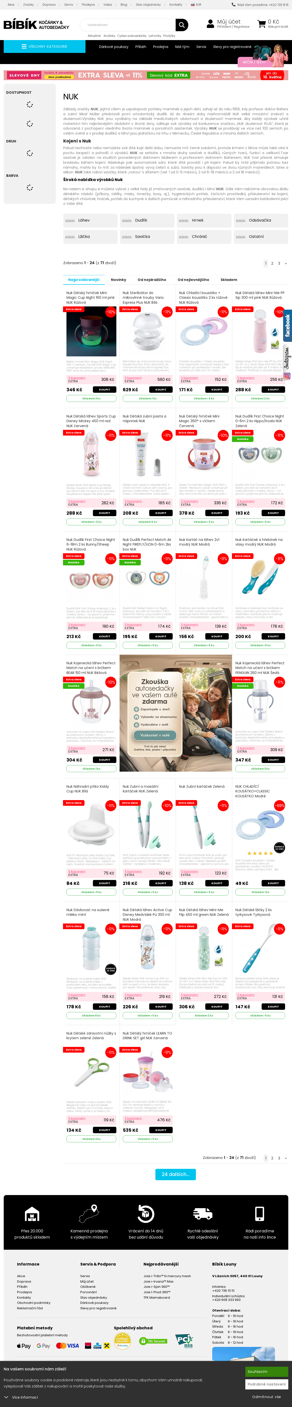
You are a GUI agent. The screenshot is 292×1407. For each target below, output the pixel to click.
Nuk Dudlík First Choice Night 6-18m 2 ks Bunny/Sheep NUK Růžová (91, 543)
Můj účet (229, 22)
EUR (196, 5)
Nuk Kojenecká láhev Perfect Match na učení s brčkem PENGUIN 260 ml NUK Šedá (260, 668)
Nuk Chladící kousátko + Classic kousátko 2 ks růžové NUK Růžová (203, 297)
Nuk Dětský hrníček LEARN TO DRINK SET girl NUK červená (145, 1034)
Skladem (241, 279)
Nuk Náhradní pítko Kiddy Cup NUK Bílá (88, 786)
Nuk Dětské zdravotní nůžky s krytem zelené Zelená (90, 1032)
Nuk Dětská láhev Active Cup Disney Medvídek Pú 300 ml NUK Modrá (144, 912)
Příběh (140, 46)
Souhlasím (258, 1371)
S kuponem (77, 377)
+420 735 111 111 (223, 1286)
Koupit (104, 389)
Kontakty (175, 4)
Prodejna (88, 4)
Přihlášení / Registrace (233, 26)
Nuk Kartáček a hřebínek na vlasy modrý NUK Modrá (259, 541)
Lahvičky (155, 36)
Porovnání (88, 1288)
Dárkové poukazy (113, 46)
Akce (11, 4)
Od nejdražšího (159, 279)
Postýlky (169, 36)
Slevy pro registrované (232, 46)
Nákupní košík (278, 26)
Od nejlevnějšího (203, 279)
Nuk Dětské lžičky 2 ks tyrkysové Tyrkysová (254, 909)
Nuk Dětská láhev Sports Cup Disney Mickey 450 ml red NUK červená (89, 420)
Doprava (49, 4)
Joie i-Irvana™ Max (158, 1277)
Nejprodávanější (85, 279)
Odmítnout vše (266, 1396)
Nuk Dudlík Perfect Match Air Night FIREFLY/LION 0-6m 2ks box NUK (147, 543)
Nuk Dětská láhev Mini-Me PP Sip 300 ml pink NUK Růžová (258, 297)
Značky (28, 4)
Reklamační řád (30, 1304)
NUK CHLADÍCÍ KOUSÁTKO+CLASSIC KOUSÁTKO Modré (253, 789)
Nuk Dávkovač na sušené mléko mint (88, 909)
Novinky (122, 279)
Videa (108, 4)
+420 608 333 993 (226, 1295)
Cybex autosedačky (132, 36)
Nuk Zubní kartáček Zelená (202, 784)
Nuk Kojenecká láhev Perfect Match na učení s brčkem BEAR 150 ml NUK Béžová (91, 666)
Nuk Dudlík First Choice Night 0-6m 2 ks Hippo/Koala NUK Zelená (260, 420)
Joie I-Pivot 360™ (157, 1288)
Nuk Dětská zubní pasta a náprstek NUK (145, 418)
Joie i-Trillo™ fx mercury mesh (167, 1272)
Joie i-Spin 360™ (157, 1282)
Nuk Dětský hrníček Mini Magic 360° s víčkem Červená (199, 420)
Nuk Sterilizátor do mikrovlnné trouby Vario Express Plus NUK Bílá (143, 297)
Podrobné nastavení (267, 1384)
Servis (68, 4)
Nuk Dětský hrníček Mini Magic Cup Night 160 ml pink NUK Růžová (91, 297)
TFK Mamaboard (157, 1293)
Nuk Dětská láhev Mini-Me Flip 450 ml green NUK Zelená (201, 912)
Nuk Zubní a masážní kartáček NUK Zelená (141, 786)
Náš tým (182, 46)
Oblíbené (88, 1282)
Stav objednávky (148, 4)
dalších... (175, 1170)
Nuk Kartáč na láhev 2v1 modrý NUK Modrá (199, 541)
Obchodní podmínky (33, 1298)
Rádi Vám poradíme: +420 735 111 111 (260, 5)
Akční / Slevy (260, 62)
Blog (124, 4)
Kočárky (109, 36)
